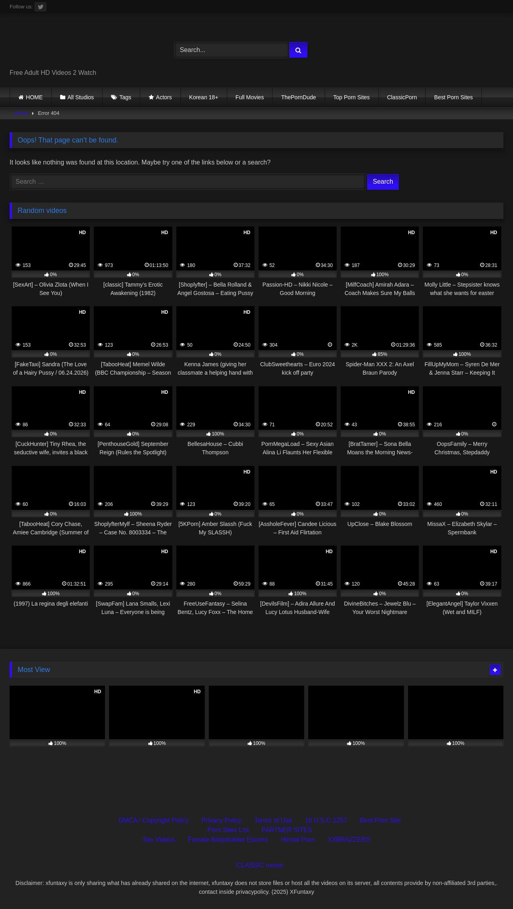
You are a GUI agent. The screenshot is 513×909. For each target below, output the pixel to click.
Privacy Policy (222, 820)
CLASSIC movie (259, 865)
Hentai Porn (298, 839)
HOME (34, 97)
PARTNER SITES (287, 830)
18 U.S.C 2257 (326, 820)
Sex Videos (159, 839)
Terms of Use (273, 820)
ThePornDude (298, 97)
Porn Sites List (228, 830)
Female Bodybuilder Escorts (228, 839)
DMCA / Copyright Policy (154, 820)
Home (21, 113)
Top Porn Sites (351, 97)
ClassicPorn (402, 97)
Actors (164, 97)
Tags (125, 97)
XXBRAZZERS (348, 839)
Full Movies (250, 97)
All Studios (80, 97)
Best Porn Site (380, 820)
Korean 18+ (203, 97)
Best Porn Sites (453, 97)
